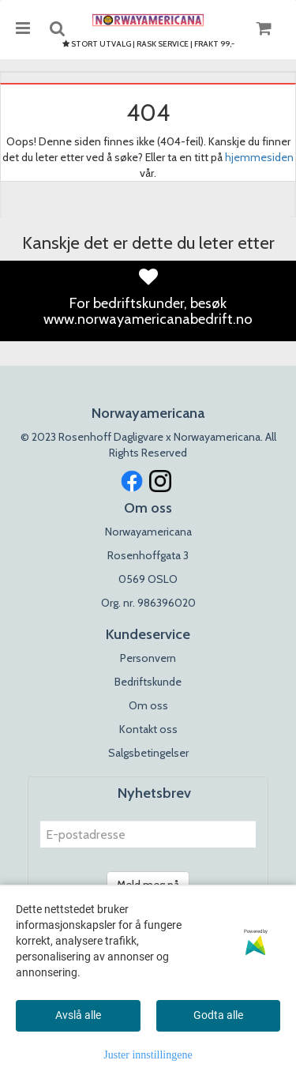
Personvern (148, 658)
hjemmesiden (259, 157)
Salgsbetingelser (148, 753)
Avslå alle (78, 1015)
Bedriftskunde (148, 682)
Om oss (148, 705)
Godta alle (218, 1015)
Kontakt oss (148, 729)
